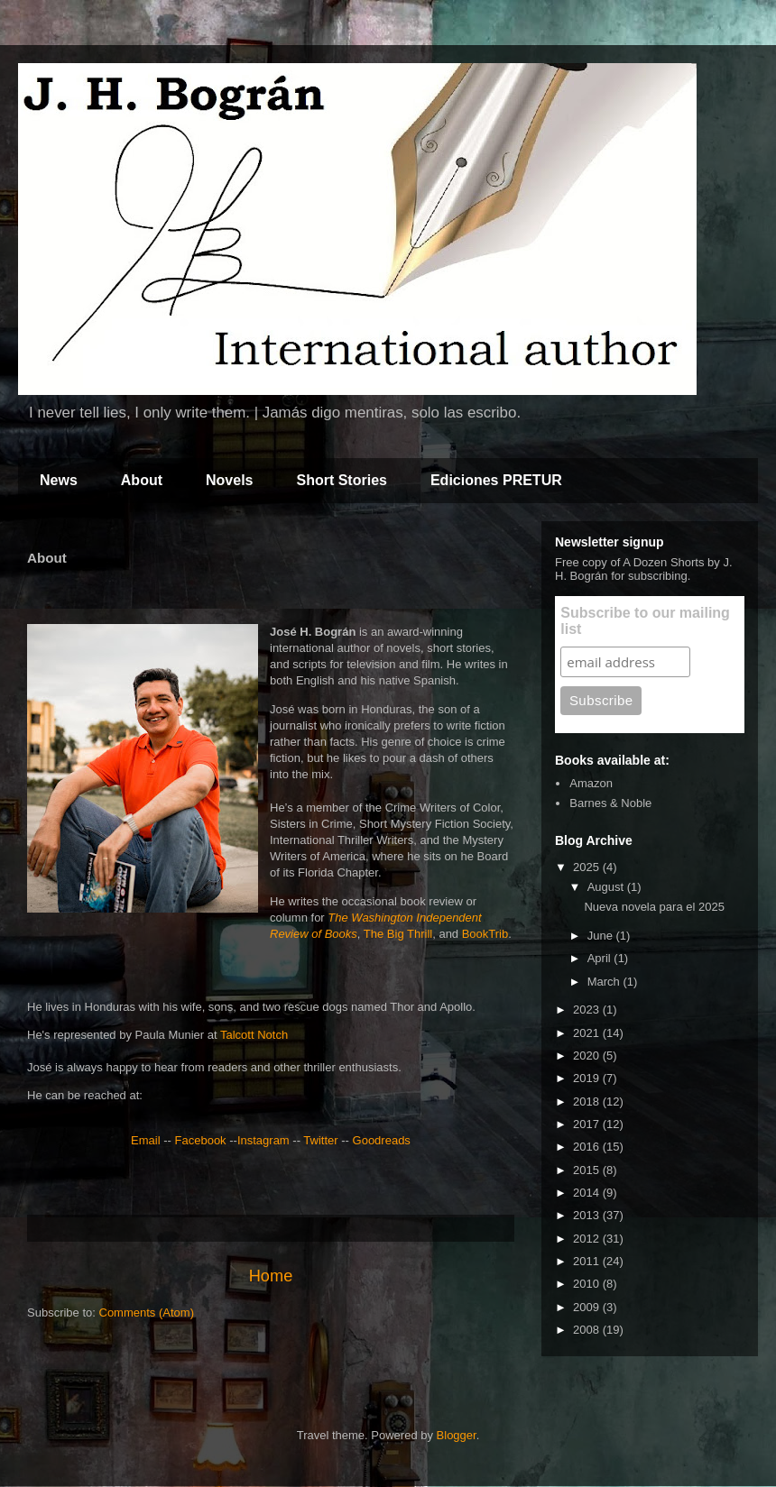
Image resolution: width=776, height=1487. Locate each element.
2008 (588, 1329)
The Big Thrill (398, 934)
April (600, 958)
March (605, 981)
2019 (588, 1078)
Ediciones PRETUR (496, 480)
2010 (588, 1283)
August (607, 887)
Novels (229, 480)
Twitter (320, 1140)
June (601, 935)
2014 (588, 1192)
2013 (588, 1215)
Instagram (263, 1140)
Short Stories (341, 480)
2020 (588, 1055)
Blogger (456, 1435)
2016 (588, 1146)
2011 (588, 1261)
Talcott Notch (254, 1035)
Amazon (591, 783)
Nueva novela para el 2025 (654, 906)
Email (146, 1140)
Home (271, 1276)
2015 (588, 1170)
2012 (588, 1238)
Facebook (200, 1140)
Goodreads (382, 1140)
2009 (588, 1307)
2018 (588, 1101)
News (59, 480)
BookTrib (485, 934)
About (141, 480)
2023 (588, 1009)
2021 (588, 1033)
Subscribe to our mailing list (645, 621)
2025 (588, 867)
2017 (588, 1124)
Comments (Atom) (146, 1312)
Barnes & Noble (610, 803)
